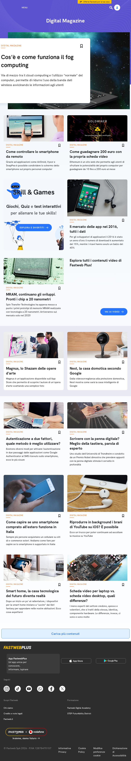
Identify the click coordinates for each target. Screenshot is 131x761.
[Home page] (65, 7)
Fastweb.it (8, 719)
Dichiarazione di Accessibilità (119, 752)
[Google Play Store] (111, 660)
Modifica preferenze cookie (99, 752)
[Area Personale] (117, 8)
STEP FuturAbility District (79, 713)
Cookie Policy (82, 750)
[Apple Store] (76, 660)
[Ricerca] (111, 7)
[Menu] (19, 7)
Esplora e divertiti (32, 227)
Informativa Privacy (64, 750)
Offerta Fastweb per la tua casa (96, 2)
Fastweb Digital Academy (78, 708)
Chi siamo (8, 708)
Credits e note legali (13, 713)
